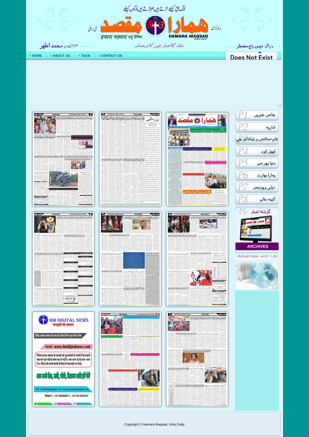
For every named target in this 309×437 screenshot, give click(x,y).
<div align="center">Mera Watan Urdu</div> (154, 82)
